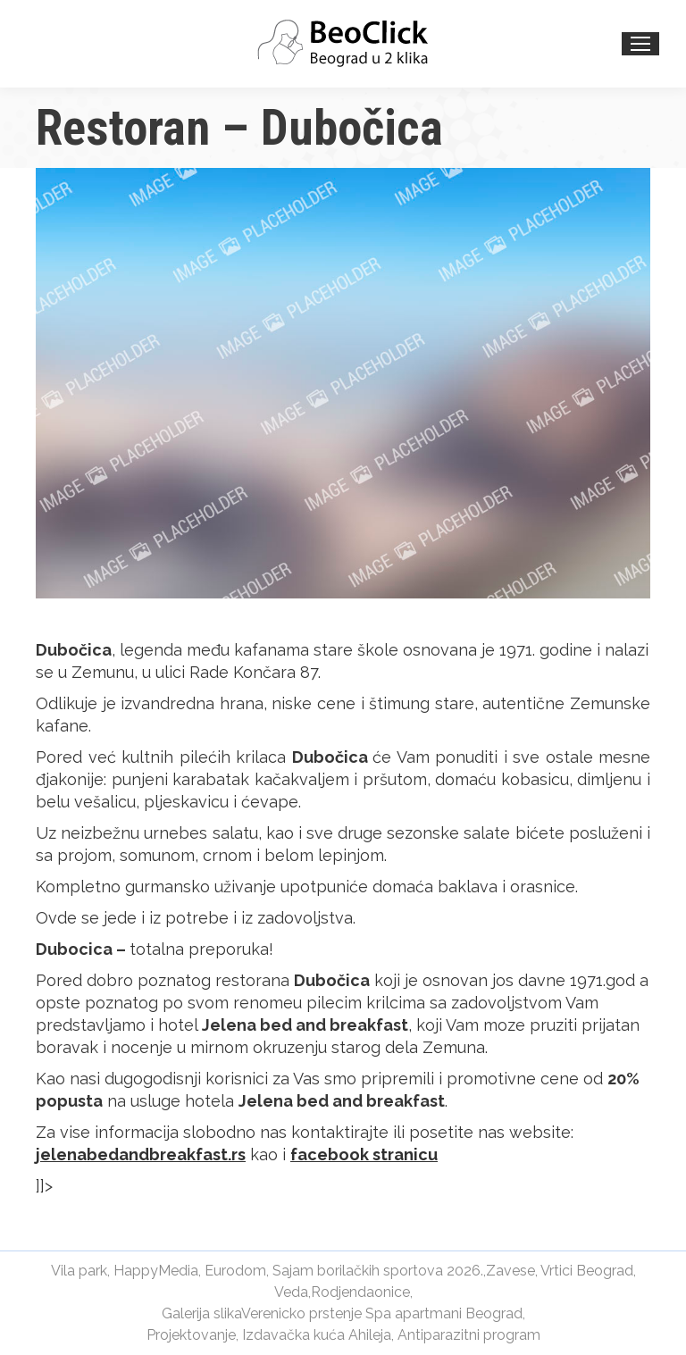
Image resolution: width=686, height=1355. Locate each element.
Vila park (79, 1270)
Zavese (510, 1270)
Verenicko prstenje (301, 1313)
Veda (291, 1292)
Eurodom (235, 1270)
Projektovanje (191, 1334)
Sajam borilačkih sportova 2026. (377, 1270)
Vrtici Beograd (586, 1270)
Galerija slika (201, 1313)
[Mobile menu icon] (640, 43)
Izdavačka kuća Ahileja (316, 1334)
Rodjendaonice (360, 1292)
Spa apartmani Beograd (444, 1313)
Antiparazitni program (468, 1334)
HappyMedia (155, 1270)
